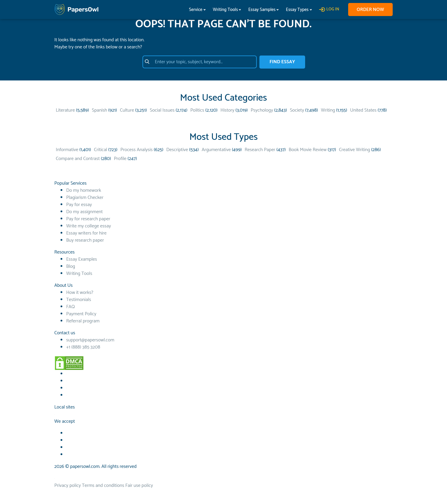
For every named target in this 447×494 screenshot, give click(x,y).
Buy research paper (85, 240)
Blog (70, 266)
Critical (100, 150)
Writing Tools (224, 10)
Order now (370, 10)
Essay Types (296, 10)
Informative (67, 150)
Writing (328, 110)
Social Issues (162, 110)
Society (297, 110)
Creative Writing (354, 150)
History (227, 110)
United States (363, 110)
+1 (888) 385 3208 (83, 347)
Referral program (82, 321)
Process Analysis (136, 150)
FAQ (70, 307)
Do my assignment (84, 212)
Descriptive (177, 150)
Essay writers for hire (86, 233)
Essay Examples (81, 259)
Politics (197, 110)
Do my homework (83, 190)
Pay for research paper (88, 219)
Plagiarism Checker (84, 198)
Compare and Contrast (78, 159)
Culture (127, 110)
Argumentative (216, 150)
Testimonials (78, 300)
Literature (65, 110)
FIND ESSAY (282, 62)
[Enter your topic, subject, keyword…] (199, 62)
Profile (120, 159)
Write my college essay (88, 226)
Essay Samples (261, 10)
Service (195, 10)
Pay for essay (79, 205)
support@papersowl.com (90, 340)
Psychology (262, 110)
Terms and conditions (103, 486)
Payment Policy (81, 314)
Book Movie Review (308, 150)
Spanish (99, 110)
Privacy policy (67, 486)
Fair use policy (139, 486)
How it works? (79, 293)
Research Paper (260, 150)
